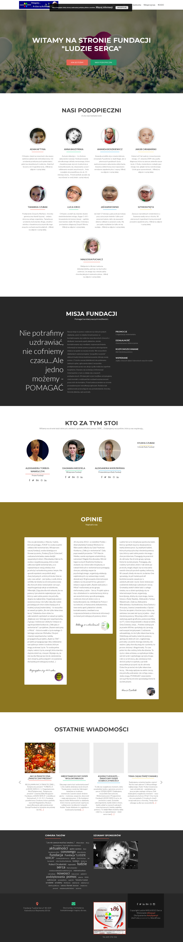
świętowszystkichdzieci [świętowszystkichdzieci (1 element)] (67, 888)
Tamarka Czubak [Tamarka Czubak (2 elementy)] (81, 880)
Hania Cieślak (129, 690)
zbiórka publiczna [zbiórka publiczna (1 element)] (53, 885)
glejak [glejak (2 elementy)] (73, 858)
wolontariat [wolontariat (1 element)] (75, 883)
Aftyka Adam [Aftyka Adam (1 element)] (80, 843)
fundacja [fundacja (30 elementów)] (56, 855)
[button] (20, 782)
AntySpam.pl (152, 915)
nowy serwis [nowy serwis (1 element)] (75, 874)
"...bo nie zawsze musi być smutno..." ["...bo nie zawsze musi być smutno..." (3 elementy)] (60, 842)
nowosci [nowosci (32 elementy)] (63, 873)
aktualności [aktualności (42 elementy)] (58, 848)
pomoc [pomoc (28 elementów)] (71, 876)
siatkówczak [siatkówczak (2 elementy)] (51, 880)
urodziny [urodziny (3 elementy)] (58, 882)
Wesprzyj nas (149, 5)
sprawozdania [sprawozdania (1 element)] (62, 880)
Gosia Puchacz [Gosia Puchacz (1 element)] (81, 858)
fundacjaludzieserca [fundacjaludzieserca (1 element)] (62, 858)
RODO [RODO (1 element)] (87, 877)
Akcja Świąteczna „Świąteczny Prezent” (40, 777)
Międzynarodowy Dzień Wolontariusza (74, 777)
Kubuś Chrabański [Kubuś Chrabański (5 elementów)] (57, 864)
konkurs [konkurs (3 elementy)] (76, 861)
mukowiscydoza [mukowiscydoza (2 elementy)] (80, 871)
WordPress (155, 918)
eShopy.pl (151, 913)
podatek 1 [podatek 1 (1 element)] (84, 874)
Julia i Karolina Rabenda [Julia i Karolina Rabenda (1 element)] (63, 861)
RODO (161, 5)
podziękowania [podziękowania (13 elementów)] (55, 876)
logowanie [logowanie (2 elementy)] (72, 864)
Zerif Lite (135, 918)
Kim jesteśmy (77, 62)
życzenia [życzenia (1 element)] (78, 888)
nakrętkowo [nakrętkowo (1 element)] (51, 874)
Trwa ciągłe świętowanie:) (143, 776)
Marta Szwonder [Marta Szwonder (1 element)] (72, 868)
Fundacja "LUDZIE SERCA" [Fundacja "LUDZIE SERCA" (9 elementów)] (65, 856)
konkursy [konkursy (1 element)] (84, 861)
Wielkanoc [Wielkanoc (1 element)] (67, 883)
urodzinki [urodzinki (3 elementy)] (49, 882)
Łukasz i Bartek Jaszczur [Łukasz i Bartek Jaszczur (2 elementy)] (70, 885)
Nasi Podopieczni (103, 62)
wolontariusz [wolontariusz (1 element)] (85, 883)
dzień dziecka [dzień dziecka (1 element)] (81, 852)
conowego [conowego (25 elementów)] (68, 851)
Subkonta (137, 5)
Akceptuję (122, 7)
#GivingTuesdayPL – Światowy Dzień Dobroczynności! (108, 778)
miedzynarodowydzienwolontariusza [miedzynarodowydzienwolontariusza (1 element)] (60, 870)
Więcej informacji (104, 7)
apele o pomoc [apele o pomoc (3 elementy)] (76, 849)
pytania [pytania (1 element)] (80, 877)
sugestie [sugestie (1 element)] (71, 880)
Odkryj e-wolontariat (87, 625)
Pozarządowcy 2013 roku (43, 670)
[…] (42, 809)
